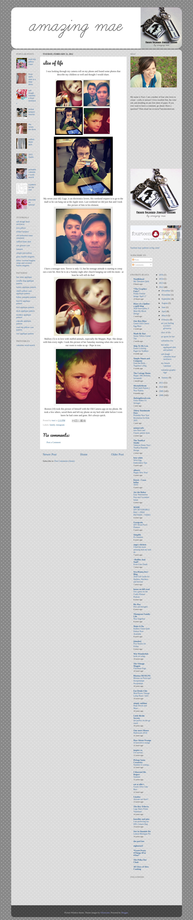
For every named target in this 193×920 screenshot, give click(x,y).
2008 (161, 395)
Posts (135, 260)
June (164, 307)
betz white (138, 458)
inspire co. (138, 750)
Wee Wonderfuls (141, 654)
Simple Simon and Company (142, 359)
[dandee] (137, 641)
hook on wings (139, 656)
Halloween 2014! (141, 733)
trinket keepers (22, 231)
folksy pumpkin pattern (26, 297)
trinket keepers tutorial (31, 112)
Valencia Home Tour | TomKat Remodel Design (142, 448)
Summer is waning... (142, 765)
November (166, 295)
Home (83, 454)
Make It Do (139, 626)
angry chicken (140, 544)
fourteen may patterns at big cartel (144, 248)
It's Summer (138, 537)
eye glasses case (23, 245)
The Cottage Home (142, 373)
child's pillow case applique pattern (24, 292)
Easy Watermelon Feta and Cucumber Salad (141, 497)
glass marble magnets (25, 256)
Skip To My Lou (141, 346)
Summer (137, 777)
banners (19, 249)
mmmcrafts (139, 428)
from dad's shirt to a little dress (32, 79)
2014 (161, 279)
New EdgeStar (139, 619)
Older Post (117, 454)
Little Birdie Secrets (139, 717)
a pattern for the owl (32, 187)
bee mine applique (24, 277)
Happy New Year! (141, 472)
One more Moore (141, 730)
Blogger (124, 912)
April (164, 311)
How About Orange (142, 740)
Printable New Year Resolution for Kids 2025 (141, 418)
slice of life (166, 332)
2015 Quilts (31, 155)
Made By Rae (140, 333)
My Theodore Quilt (141, 281)
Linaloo (137, 797)
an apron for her (168, 336)
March (165, 315)
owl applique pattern (25, 333)
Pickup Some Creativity (139, 761)
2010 (161, 387)
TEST (136, 485)
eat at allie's (139, 784)
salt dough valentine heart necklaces (168, 356)
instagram (60, 425)
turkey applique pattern (26, 287)
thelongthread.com (142, 398)
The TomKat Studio (139, 441)
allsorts (137, 470)
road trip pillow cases (32, 61)
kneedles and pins (142, 819)
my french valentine (166, 364)
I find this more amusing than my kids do (142, 549)
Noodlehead (139, 279)
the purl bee (139, 841)
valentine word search (25, 345)
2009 (161, 391)
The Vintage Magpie (139, 664)
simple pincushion (24, 253)
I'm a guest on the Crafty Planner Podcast (141, 594)
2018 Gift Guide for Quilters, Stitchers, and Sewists (142, 579)
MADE (137, 507)
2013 (161, 283)
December (166, 290)
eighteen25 (138, 846)
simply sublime (140, 703)
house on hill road (142, 589)
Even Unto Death (141, 564)
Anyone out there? (141, 799)
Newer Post (50, 454)
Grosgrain (138, 522)
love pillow (21, 228)
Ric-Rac (137, 604)
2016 (161, 275)
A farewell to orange (142, 743)
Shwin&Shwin (140, 386)
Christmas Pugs (140, 668)
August (165, 303)
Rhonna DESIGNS (142, 676)
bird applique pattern (25, 307)
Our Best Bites (140, 321)
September (166, 299)
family (52, 425)
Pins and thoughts (141, 607)
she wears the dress (32, 127)
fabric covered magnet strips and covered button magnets (25, 263)
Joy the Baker (140, 492)
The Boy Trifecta (141, 806)
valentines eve (167, 340)
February (166, 319)
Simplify (137, 535)
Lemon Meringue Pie (142, 834)
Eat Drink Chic (140, 691)
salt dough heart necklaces (23, 222)
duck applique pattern (25, 311)
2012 (161, 287)
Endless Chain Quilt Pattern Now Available (142, 631)
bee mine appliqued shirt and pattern (168, 347)
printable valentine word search (32, 173)
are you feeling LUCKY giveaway (167, 325)
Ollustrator (105, 912)
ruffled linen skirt (31, 142)
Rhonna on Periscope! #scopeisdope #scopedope (142, 681)
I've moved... (139, 753)
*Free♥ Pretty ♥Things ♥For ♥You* (140, 852)
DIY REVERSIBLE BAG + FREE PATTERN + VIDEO (142, 512)
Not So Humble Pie (142, 831)
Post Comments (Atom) (64, 461)
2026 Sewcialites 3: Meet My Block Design (141, 311)
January (165, 377)
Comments (138, 265)
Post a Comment (54, 442)
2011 (161, 383)
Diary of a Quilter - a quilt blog (142, 305)
